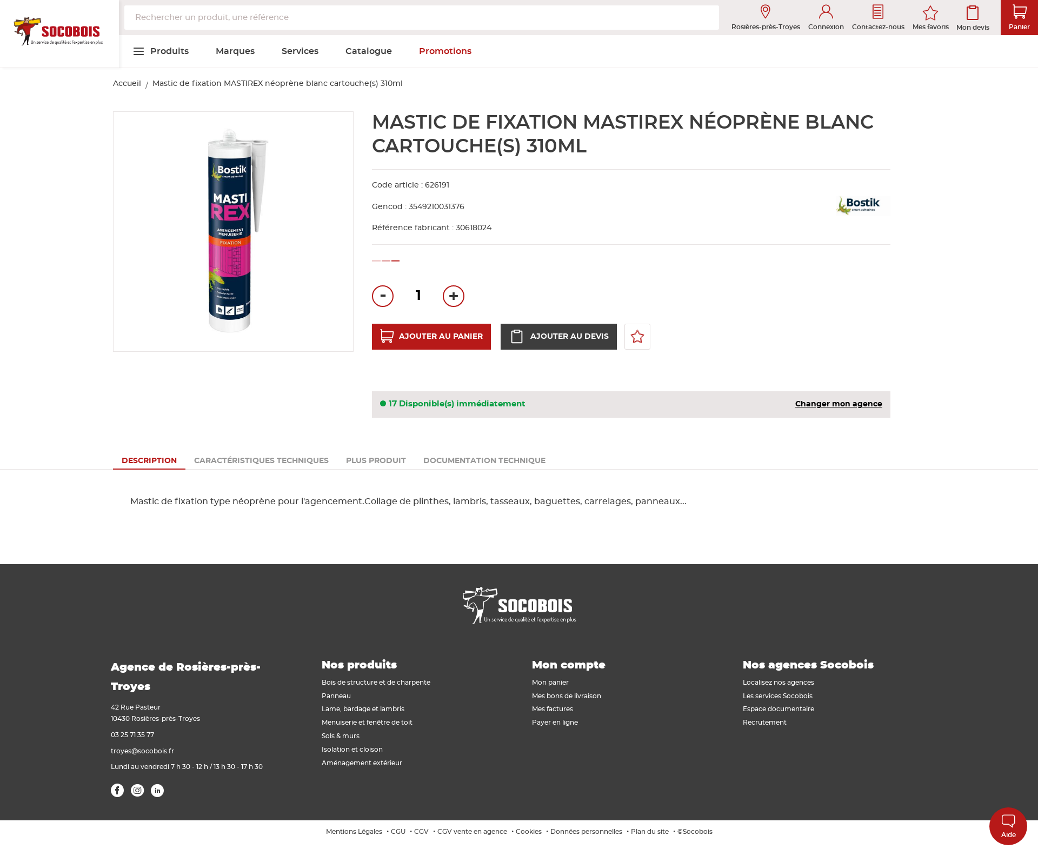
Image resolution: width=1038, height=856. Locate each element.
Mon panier (550, 682)
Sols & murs (341, 736)
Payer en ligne (555, 722)
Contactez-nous (878, 17)
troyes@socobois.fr (142, 751)
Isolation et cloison (352, 749)
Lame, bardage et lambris (363, 709)
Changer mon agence (838, 404)
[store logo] (59, 34)
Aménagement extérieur (362, 763)
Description (149, 461)
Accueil (127, 84)
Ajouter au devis (559, 337)
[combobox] (421, 17)
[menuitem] (160, 51)
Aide (1008, 826)
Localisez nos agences (778, 682)
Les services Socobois (778, 696)
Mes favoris (931, 27)
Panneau (336, 696)
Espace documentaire (778, 709)
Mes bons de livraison (566, 696)
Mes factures (552, 709)
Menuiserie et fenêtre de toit (367, 722)
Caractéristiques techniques (261, 461)
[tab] (149, 461)
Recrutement (765, 722)
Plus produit (376, 461)
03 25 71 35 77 (132, 735)
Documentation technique (484, 461)
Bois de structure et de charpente (376, 682)
